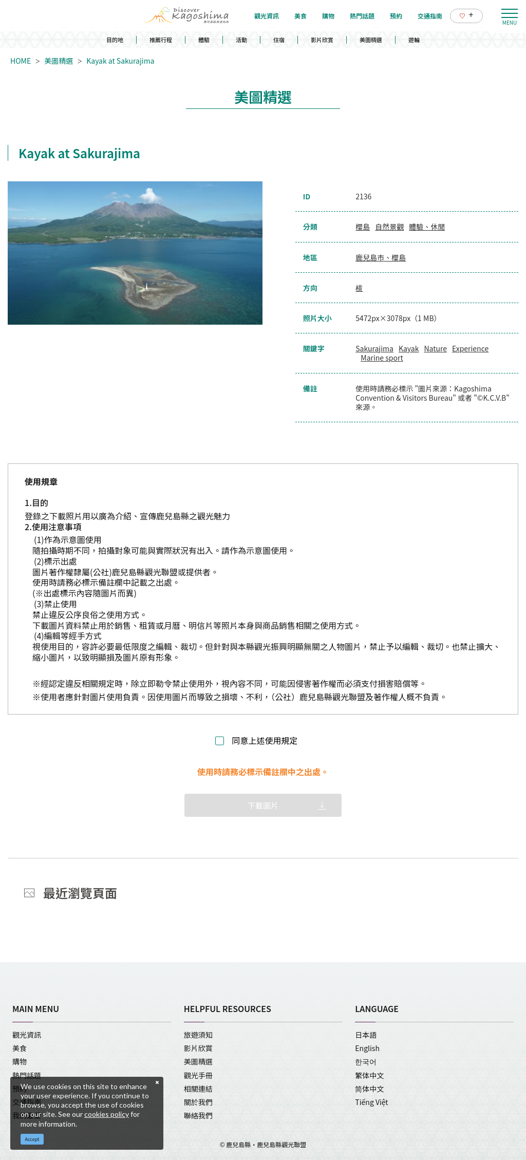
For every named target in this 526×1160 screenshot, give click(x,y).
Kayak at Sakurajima (120, 60)
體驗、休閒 (427, 226)
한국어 (366, 1061)
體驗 (204, 39)
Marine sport (382, 357)
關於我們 (198, 1102)
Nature (435, 348)
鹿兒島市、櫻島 (380, 257)
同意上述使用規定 (264, 740)
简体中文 (369, 1088)
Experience (470, 348)
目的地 (114, 39)
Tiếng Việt (371, 1102)
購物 (19, 1061)
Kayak (409, 348)
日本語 (366, 1035)
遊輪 (414, 39)
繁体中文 (369, 1075)
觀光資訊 (26, 1035)
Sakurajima (374, 348)
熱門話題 (26, 1075)
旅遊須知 (198, 1035)
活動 (241, 39)
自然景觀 (389, 226)
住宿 (279, 39)
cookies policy (106, 1114)
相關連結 (198, 1088)
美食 (19, 1048)
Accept (32, 1139)
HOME (20, 60)
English (367, 1048)
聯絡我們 (198, 1115)
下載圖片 (263, 805)
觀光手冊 (198, 1075)
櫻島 (362, 226)
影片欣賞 (322, 39)
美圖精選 (371, 39)
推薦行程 (160, 39)
